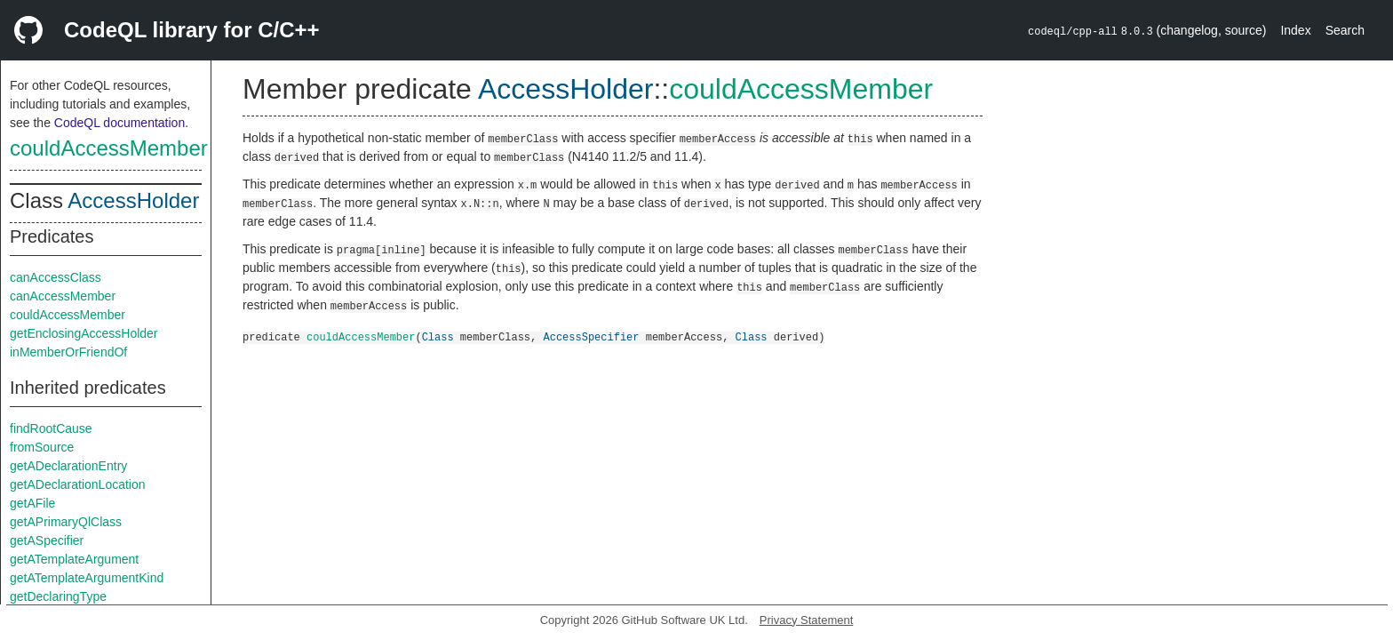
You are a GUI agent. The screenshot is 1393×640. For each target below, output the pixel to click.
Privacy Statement (807, 620)
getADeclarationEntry (68, 466)
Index (1295, 30)
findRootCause (51, 428)
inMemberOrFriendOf (68, 352)
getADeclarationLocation (78, 484)
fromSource (42, 447)
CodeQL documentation (119, 123)
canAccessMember (62, 296)
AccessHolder (133, 200)
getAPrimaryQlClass (66, 522)
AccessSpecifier (591, 336)
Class (438, 336)
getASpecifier (47, 540)
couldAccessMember (109, 148)
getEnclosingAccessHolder (84, 333)
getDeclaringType (58, 596)
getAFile (32, 503)
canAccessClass (55, 277)
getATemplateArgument (74, 559)
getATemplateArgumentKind (86, 578)
